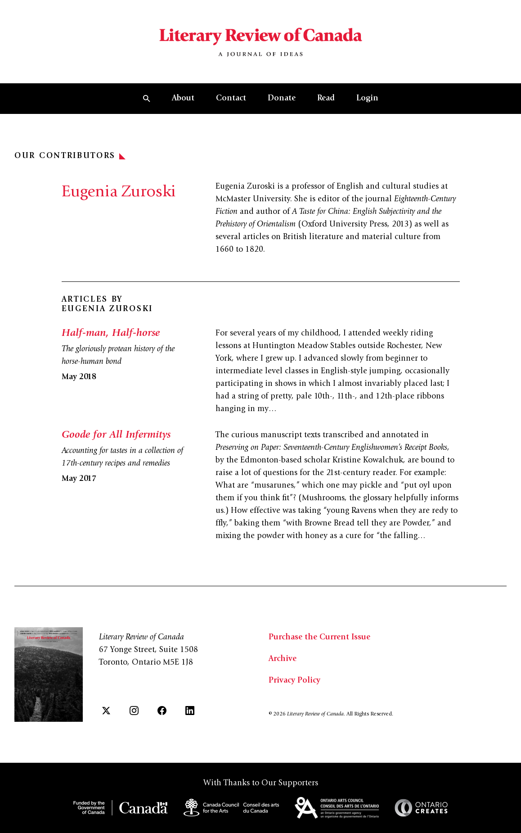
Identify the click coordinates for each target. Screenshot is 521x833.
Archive (282, 659)
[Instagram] (134, 710)
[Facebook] (162, 710)
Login (367, 99)
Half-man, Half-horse (111, 333)
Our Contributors (70, 156)
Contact (231, 99)
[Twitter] (106, 710)
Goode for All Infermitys (116, 435)
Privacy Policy (294, 681)
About (183, 99)
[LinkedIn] (190, 710)
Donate (282, 99)
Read (326, 99)
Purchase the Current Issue (319, 638)
